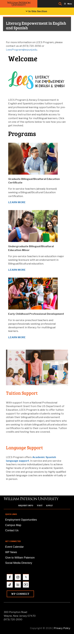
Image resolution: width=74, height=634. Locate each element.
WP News (11, 552)
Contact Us (12, 530)
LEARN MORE (17, 202)
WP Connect (20, 594)
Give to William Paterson (20, 557)
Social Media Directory (18, 562)
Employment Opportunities (21, 519)
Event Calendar (14, 546)
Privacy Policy (62, 628)
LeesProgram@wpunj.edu (21, 49)
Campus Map (13, 525)
